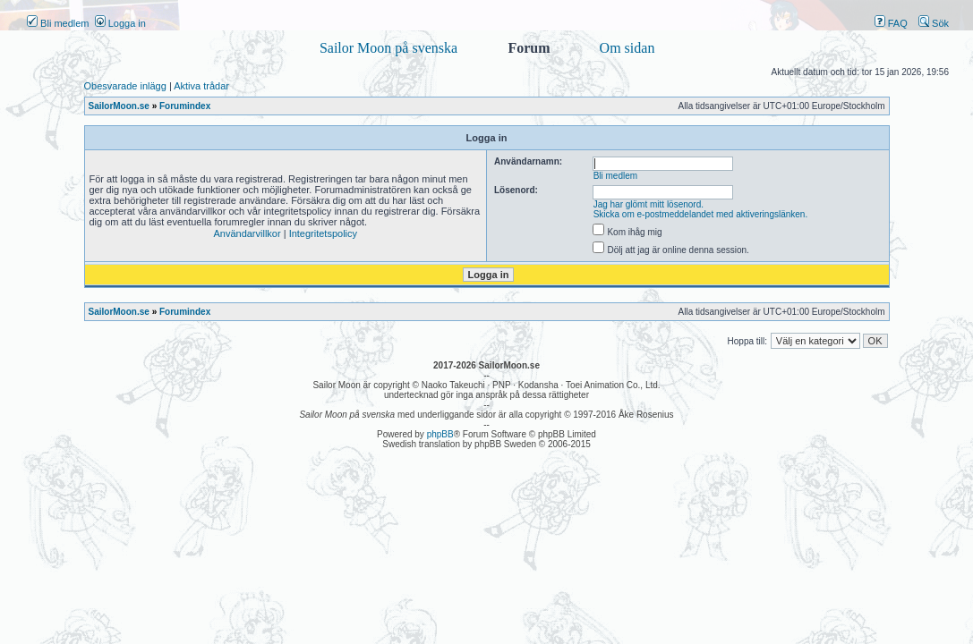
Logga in (120, 23)
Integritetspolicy (323, 233)
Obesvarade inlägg (125, 85)
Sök (933, 23)
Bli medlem (58, 23)
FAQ (891, 23)
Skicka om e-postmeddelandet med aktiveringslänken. (700, 214)
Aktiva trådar (201, 85)
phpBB (440, 434)
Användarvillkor (246, 233)
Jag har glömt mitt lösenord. (648, 204)
